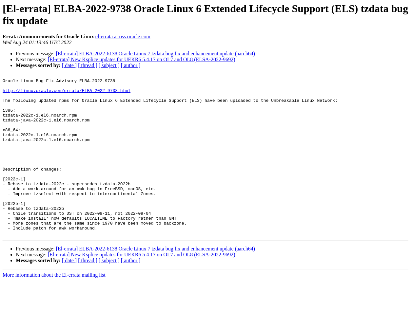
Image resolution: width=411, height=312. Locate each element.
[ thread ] (87, 65)
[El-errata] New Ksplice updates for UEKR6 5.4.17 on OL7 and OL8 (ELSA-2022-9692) (141, 59)
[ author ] (131, 65)
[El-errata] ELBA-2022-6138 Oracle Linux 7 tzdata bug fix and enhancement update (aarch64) (155, 53)
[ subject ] (109, 65)
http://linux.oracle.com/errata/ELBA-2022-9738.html (66, 93)
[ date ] (69, 65)
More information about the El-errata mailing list (54, 306)
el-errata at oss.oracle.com (122, 36)
